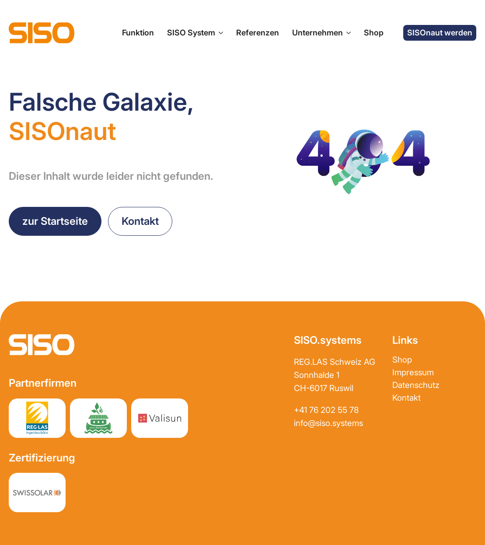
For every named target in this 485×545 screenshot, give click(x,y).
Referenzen (257, 32)
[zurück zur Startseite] (55, 221)
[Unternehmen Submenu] (347, 33)
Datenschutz (416, 385)
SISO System (191, 32)
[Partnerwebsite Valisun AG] (159, 418)
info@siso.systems (328, 423)
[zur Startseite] (41, 32)
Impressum (413, 372)
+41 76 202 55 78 (326, 410)
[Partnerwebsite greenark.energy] (98, 418)
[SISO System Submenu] (219, 33)
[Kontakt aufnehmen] (140, 221)
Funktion (138, 32)
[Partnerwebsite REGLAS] (37, 418)
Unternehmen (317, 32)
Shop (374, 32)
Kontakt (406, 398)
